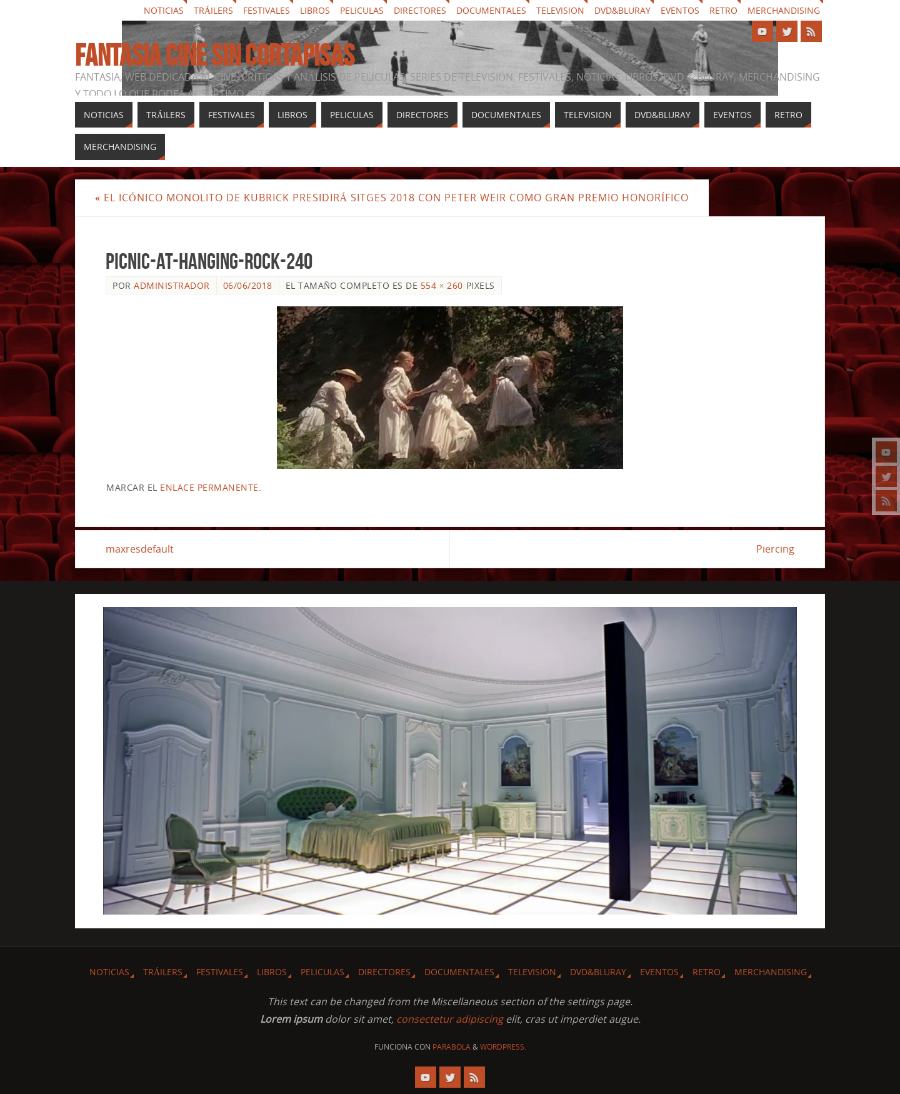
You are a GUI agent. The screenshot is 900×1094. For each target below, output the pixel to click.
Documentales (491, 10)
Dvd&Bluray (622, 10)
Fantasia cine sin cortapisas (214, 56)
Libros (315, 10)
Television (560, 10)
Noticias (164, 10)
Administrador (172, 285)
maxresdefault (140, 549)
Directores (420, 10)
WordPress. (503, 1046)
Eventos (680, 10)
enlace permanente (209, 487)
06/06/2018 (247, 285)
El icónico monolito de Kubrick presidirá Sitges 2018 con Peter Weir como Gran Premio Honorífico (392, 197)
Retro (723, 10)
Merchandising (784, 10)
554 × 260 (442, 285)
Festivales (266, 10)
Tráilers (213, 10)
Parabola (451, 1046)
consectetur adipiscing (449, 1019)
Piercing (775, 549)
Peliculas (362, 10)
